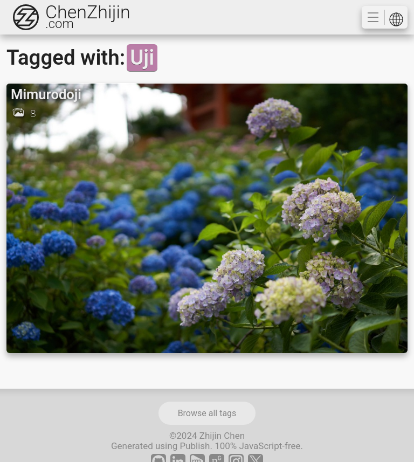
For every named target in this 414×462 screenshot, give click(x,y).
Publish (195, 445)
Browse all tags (207, 413)
